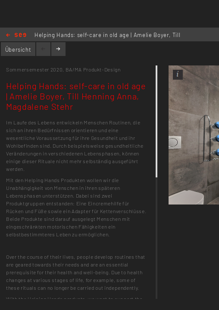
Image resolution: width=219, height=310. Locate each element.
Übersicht (18, 49)
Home (16, 35)
